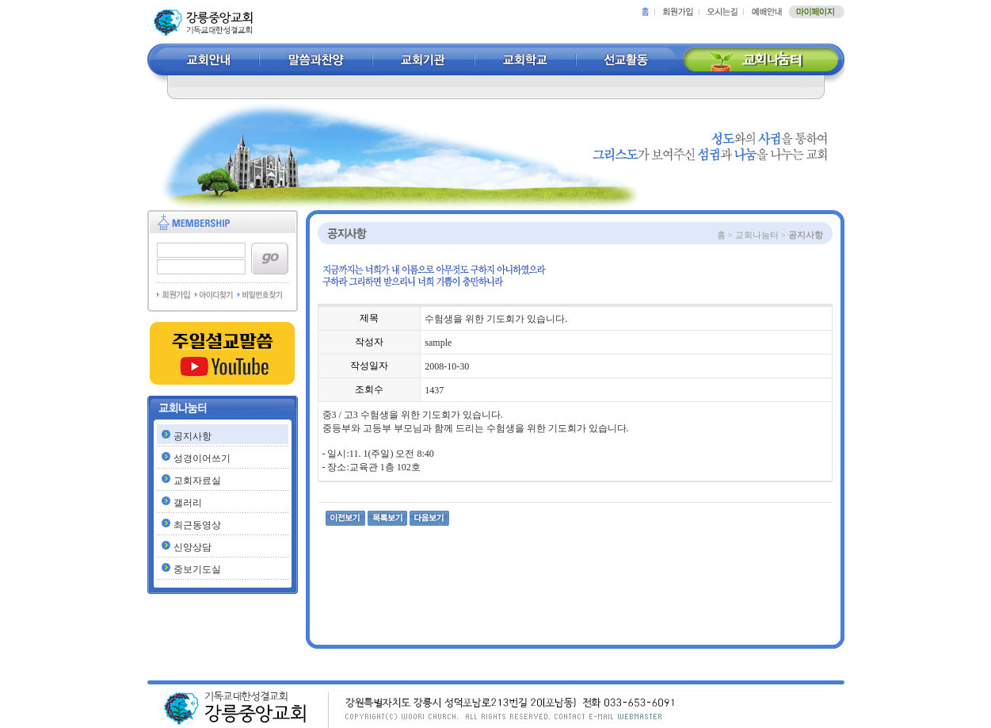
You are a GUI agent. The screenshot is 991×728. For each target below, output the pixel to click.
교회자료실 (197, 480)
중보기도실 (197, 569)
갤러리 (187, 502)
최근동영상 (197, 525)
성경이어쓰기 (202, 458)
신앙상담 (192, 547)
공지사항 (192, 436)
